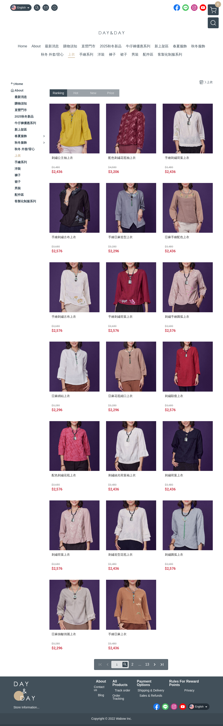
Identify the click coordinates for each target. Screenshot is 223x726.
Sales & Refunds (151, 695)
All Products (119, 683)
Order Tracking (118, 697)
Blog (101, 695)
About (101, 681)
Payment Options (144, 683)
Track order (122, 690)
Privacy (189, 690)
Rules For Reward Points (184, 683)
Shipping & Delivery (151, 690)
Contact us (99, 688)
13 (147, 664)
